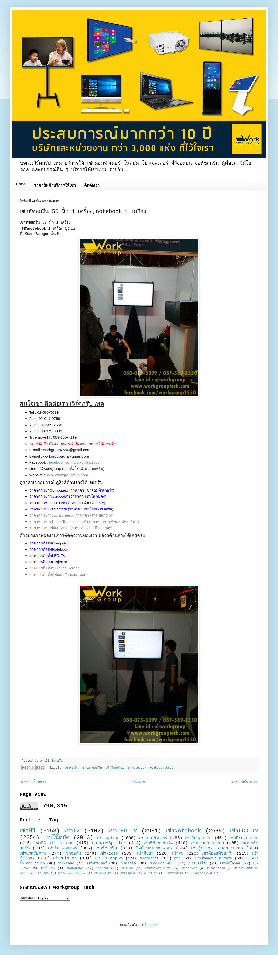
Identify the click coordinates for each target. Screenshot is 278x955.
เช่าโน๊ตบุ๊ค (56, 837)
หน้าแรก (138, 782)
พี (145, 873)
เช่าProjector (244, 838)
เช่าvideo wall (161, 863)
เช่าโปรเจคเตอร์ (62, 848)
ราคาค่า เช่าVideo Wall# (49, 528)
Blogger (149, 925)
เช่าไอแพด (48, 868)
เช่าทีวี (27, 831)
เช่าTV (72, 831)
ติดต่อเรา (92, 185)
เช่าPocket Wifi (158, 868)
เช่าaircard (216, 868)
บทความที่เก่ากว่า (244, 782)
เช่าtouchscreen (162, 768)
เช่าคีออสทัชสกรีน (217, 853)
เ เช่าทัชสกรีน (174, 873)
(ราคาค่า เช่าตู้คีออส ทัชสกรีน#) (113, 521)
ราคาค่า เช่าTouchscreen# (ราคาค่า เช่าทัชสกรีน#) (71, 515)
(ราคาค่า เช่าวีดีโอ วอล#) (91, 528)
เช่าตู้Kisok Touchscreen (217, 848)
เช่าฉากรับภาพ (33, 853)
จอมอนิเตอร (75, 868)
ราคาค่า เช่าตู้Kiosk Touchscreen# (57, 521)
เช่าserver (189, 868)
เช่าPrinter (65, 858)
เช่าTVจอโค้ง (197, 863)
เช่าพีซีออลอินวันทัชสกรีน (213, 858)
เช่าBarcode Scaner (72, 873)
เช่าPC (177, 853)
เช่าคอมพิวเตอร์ (153, 838)
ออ (155, 873)
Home (21, 184)
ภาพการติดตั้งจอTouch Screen (54, 568)
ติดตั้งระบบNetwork (154, 848)
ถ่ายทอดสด (66, 863)
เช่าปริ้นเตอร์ (97, 863)
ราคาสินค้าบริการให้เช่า (55, 185)
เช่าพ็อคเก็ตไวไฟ (201, 873)
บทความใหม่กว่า (33, 782)
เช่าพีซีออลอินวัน (158, 843)
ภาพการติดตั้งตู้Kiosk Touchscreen (57, 574)
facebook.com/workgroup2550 (74, 462)
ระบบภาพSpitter (108, 843)
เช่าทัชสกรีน (114, 768)
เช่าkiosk (109, 853)
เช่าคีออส (145, 853)
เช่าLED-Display (109, 858)
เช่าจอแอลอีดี (149, 858)
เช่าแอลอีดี (128, 863)
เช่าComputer (198, 838)
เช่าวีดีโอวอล (230, 863)
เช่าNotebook (136, 768)
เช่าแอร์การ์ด (128, 873)
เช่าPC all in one (54, 843)
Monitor (102, 868)
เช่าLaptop (107, 838)
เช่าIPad (127, 868)
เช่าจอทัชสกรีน (91, 768)
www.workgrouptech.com (67, 475)
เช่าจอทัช (71, 768)
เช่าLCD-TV (244, 831)
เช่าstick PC (103, 873)
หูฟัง (177, 858)
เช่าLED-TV (122, 831)
